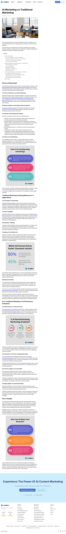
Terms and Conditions (32, 526)
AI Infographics (20, 515)
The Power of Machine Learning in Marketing (14, 57)
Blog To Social (20, 521)
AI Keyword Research (21, 512)
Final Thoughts (7, 79)
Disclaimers (56, 526)
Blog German (36, 508)
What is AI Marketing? (8, 56)
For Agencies (28, 2)
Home (51, 507)
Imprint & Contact (9, 526)
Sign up (51, 512)
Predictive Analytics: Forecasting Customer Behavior (15, 58)
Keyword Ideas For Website (39, 514)
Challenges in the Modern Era (11, 68)
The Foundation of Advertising (11, 64)
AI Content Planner (21, 514)
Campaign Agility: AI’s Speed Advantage (13, 77)
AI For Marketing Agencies (22, 510)
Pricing (34, 2)
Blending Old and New (9, 70)
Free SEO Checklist (37, 510)
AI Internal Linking (20, 517)
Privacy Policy (17, 526)
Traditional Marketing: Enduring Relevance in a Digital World (16, 63)
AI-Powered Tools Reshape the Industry (13, 60)
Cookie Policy (24, 526)
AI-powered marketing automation (11, 310)
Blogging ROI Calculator (38, 517)
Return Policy (50, 526)
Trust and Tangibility (9, 66)
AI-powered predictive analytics (9, 108)
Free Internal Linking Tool (39, 515)
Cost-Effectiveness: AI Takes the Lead (12, 73)
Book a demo (52, 508)
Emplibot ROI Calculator (38, 521)
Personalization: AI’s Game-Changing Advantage (15, 74)
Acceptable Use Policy (42, 526)
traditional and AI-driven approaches (10, 290)
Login (51, 514)
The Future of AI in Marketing (11, 61)
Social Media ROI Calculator (39, 519)
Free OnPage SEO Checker (39, 512)
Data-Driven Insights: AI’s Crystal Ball (12, 76)
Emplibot (4, 409)
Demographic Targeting (10, 67)
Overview (19, 507)
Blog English (36, 507)
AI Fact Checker (20, 519)
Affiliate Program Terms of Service (33, 527)
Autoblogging (20, 508)
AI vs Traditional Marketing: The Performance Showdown (15, 71)
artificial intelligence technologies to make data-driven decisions (16, 87)
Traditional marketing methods (8, 203)
